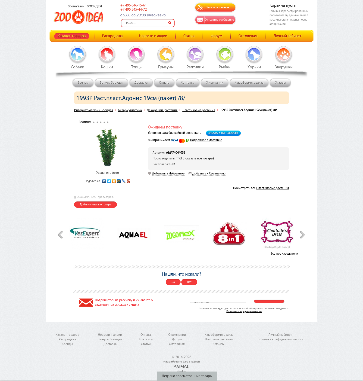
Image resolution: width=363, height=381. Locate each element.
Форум (216, 36)
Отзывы (280, 83)
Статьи (188, 36)
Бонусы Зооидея (111, 83)
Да (173, 282)
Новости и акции (153, 36)
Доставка (141, 83)
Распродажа (112, 36)
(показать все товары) (198, 158)
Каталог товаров (72, 36)
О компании (214, 83)
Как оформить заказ (249, 83)
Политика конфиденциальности (280, 339)
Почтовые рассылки (219, 339)
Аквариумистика (130, 110)
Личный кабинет (287, 36)
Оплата (164, 83)
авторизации (277, 24)
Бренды (83, 83)
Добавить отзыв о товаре (95, 204)
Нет (189, 282)
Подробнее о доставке (206, 140)
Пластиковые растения (198, 110)
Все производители (284, 254)
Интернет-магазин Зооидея (93, 110)
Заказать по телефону (223, 133)
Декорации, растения (162, 110)
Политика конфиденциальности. (244, 311)
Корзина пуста (282, 5)
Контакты (187, 83)
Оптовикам (247, 36)
